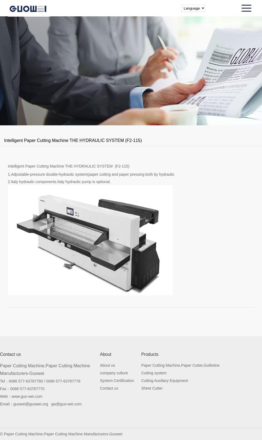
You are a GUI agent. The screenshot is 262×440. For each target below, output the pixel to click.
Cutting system (153, 373)
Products (149, 354)
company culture (114, 373)
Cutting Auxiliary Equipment (164, 381)
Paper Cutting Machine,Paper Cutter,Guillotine (180, 365)
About (105, 354)
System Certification (117, 381)
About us (107, 365)
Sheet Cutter (152, 388)
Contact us (109, 388)
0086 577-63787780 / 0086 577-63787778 (44, 381)
